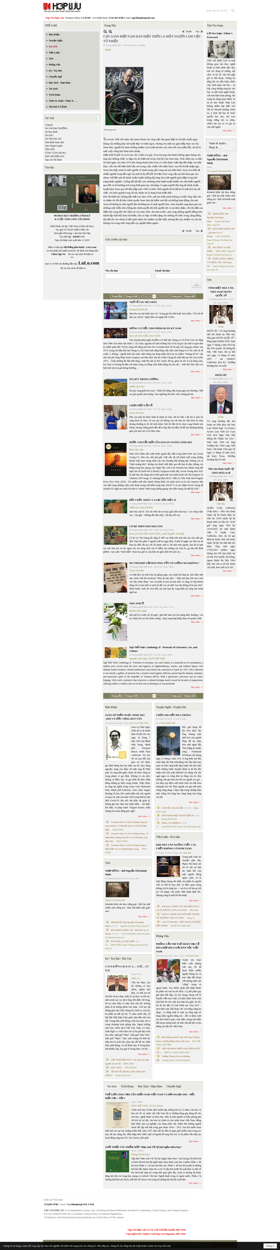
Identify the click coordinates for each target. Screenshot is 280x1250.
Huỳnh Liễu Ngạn (138, 610)
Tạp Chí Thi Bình (53, 159)
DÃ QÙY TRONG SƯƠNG (144, 379)
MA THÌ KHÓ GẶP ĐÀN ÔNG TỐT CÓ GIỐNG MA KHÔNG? (164, 563)
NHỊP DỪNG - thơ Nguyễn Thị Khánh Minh (126, 872)
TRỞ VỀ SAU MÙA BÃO (143, 302)
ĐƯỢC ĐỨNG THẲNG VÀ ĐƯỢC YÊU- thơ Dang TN (220, 262)
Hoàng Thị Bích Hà (138, 309)
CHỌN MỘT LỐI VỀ (140, 405)
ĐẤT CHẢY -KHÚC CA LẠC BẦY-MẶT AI (152, 499)
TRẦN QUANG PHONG (141, 507)
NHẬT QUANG (137, 386)
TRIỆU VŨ (135, 978)
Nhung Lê (191, 918)
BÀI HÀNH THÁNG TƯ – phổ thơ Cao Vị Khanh (221, 232)
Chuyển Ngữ (173, 1086)
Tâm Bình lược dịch (54, 142)
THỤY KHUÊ (117, 830)
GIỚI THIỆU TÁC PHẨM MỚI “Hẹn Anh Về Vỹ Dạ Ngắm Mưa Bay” (143, 1147)
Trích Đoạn (127, 1086)
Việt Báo (221, 503)
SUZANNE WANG (169, 827)
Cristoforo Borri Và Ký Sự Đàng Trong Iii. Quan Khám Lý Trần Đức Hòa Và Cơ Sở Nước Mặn (126, 826)
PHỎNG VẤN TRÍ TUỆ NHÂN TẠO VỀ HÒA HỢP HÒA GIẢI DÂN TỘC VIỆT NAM (177, 947)
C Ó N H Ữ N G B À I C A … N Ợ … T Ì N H (127, 968)
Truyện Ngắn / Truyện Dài (171, 707)
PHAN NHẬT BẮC (168, 723)
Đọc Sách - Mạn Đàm (150, 1086)
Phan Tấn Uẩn (136, 449)
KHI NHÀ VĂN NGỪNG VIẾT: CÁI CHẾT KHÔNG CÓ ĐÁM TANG (176, 846)
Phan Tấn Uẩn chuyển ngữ (189, 827)
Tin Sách (112, 1086)
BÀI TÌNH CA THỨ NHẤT (123, 941)
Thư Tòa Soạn (215, 25)
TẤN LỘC (50, 149)
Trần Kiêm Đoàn (192, 956)
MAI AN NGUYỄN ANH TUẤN (144, 336)
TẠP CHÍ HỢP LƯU (54, 156)
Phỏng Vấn (162, 936)
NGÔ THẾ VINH (157, 658)
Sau (197, 31)
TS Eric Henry (156, 1105)
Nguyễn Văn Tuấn (138, 658)
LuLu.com (91, 247)
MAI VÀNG (116, 1067)
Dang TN (145, 926)
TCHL (221, 326)
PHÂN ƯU (221, 375)
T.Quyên (49, 124)
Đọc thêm (195, 320)
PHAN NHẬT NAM (181, 1052)
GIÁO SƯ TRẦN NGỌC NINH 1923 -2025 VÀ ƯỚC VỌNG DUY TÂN (124, 717)
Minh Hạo (187, 853)
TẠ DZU (49, 135)
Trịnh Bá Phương (183, 1060)
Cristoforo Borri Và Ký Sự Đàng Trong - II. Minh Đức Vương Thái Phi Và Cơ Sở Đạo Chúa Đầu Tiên (127, 837)
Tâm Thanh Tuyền (53, 145)
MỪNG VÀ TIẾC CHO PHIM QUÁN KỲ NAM (155, 328)
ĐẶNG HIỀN (116, 945)
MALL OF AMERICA (171, 823)
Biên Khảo (111, 707)
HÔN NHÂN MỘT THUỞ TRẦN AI (178, 815)
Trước (189, 31)
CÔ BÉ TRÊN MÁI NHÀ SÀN (146, 526)
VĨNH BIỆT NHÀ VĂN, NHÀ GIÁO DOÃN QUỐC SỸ (221, 291)
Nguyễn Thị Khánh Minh (115, 900)
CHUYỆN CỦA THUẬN (172, 808)
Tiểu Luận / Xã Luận (168, 836)
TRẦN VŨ (168, 1052)
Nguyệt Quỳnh (168, 1060)
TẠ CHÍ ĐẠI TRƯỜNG (56, 128)
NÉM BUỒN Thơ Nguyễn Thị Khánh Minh (217, 218)
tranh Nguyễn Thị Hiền (173, 533)
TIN (209, 280)
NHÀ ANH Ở (136, 603)
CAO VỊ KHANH (129, 934)
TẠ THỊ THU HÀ (53, 138)
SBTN (108, 50)
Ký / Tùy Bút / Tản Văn (118, 958)
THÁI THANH (136, 413)
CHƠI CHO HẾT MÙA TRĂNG (173, 715)
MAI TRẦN (167, 1045)
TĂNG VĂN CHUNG (55, 152)
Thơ (107, 862)
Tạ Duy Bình (51, 131)
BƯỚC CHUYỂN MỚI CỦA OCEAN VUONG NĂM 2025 (160, 442)
